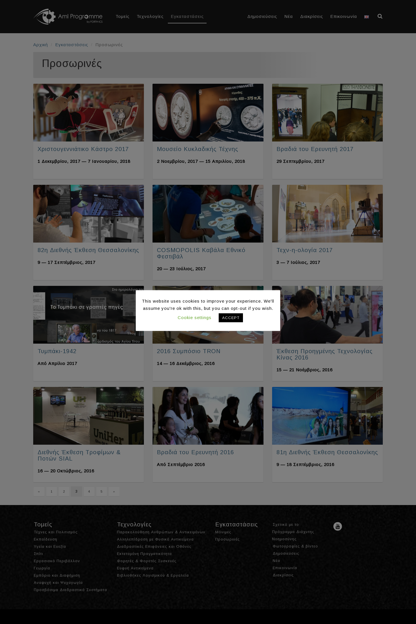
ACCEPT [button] (230, 318)
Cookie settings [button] (194, 317)
